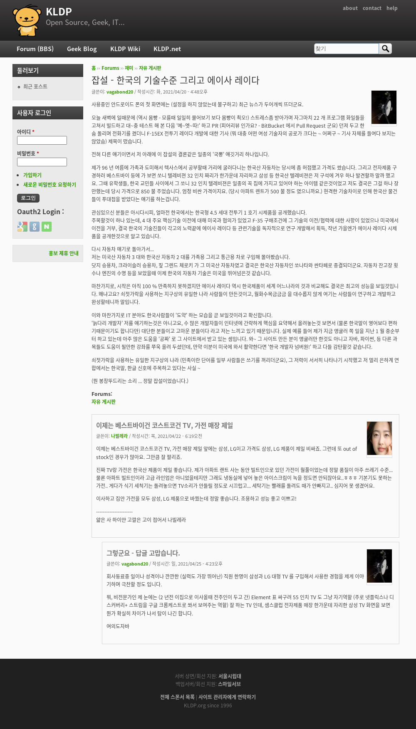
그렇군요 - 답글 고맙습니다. (143, 553)
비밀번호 (28, 153)
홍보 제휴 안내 (64, 253)
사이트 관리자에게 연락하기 (227, 697)
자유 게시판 (150, 68)
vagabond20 (119, 91)
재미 (129, 68)
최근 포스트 (35, 86)
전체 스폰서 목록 (177, 697)
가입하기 (32, 175)
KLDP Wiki (125, 48)
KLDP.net (167, 48)
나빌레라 (119, 435)
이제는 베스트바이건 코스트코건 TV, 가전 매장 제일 (164, 425)
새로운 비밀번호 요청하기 (49, 184)
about (350, 8)
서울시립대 (229, 676)
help (392, 8)
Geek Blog (82, 48)
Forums (110, 68)
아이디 (26, 132)
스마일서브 (229, 684)
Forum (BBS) (35, 48)
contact (372, 8)
